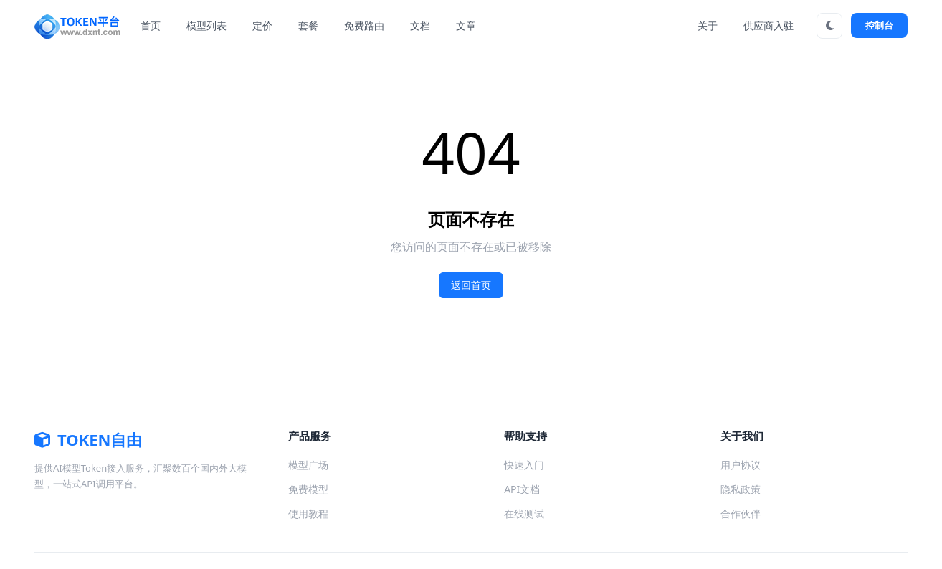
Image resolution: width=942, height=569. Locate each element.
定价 (262, 25)
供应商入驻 (768, 25)
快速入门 (524, 465)
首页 (151, 25)
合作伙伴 (740, 513)
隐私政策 (740, 489)
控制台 (879, 25)
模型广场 (308, 465)
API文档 (522, 489)
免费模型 (308, 489)
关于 (708, 25)
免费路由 (364, 25)
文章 (466, 25)
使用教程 (308, 513)
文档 (420, 25)
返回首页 (471, 285)
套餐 (308, 25)
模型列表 (206, 25)
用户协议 (740, 465)
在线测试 (524, 513)
